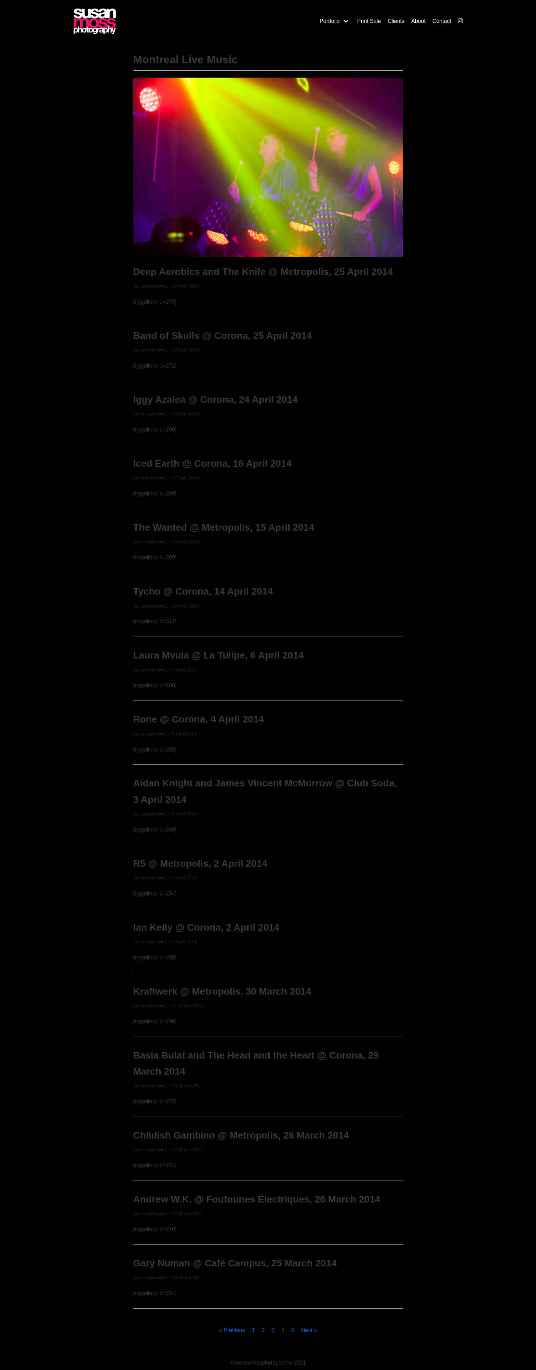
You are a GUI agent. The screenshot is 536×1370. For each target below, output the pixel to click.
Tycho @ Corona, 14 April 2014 (203, 591)
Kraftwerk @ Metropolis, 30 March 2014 (222, 991)
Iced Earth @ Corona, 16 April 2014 (212, 463)
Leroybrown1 (154, 286)
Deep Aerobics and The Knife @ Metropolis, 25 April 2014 (263, 271)
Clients (396, 21)
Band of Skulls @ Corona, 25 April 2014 (222, 335)
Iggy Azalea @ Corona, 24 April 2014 (215, 399)
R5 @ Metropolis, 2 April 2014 (200, 863)
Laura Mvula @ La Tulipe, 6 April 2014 (218, 655)
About (418, 21)
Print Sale (369, 21)
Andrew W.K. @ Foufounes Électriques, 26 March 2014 (256, 1199)
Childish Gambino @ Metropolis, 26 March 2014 (241, 1135)
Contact (441, 21)
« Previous (232, 1330)
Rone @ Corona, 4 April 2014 (198, 719)
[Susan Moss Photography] (128, 21)
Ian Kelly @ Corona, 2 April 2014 (206, 927)
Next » (309, 1330)
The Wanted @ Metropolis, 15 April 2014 (223, 527)
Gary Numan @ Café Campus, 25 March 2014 (235, 1263)
